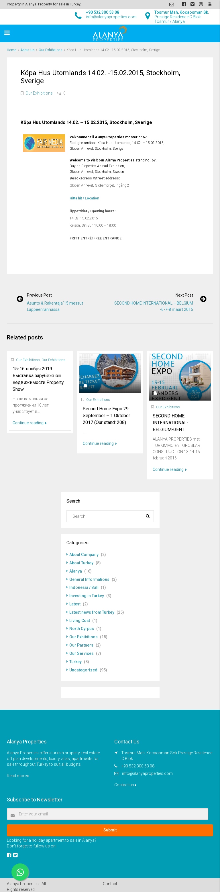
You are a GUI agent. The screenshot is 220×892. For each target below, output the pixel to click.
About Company (84, 554)
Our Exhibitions (50, 50)
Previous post (39, 295)
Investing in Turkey (86, 594)
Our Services (81, 650)
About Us (27, 50)
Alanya (75, 570)
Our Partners (81, 642)
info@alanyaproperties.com (147, 770)
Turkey (75, 658)
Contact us (125, 781)
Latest (74, 602)
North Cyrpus (81, 626)
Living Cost (79, 618)
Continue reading (30, 423)
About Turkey (81, 562)
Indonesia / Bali (84, 586)
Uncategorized (83, 666)
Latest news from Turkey (92, 610)
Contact (110, 880)
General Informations (89, 578)
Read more (18, 772)
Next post (184, 295)
